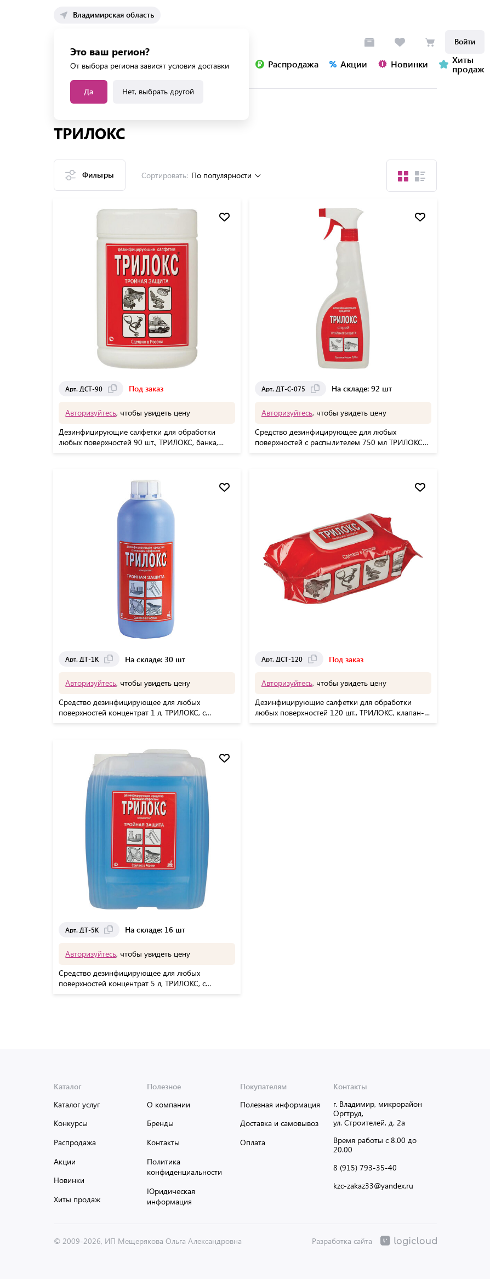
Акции (65, 1161)
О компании (168, 1104)
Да (88, 91)
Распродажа (75, 1142)
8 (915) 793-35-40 (365, 1167)
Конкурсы (71, 1123)
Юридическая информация (171, 1196)
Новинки (69, 1180)
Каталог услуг (77, 1104)
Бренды (160, 1123)
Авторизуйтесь (91, 412)
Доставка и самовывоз (279, 1123)
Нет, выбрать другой (158, 91)
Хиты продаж (77, 1199)
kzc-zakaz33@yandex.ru (373, 1185)
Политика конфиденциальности (184, 1167)
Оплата (252, 1142)
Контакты (163, 1142)
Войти (464, 41)
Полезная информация (280, 1104)
